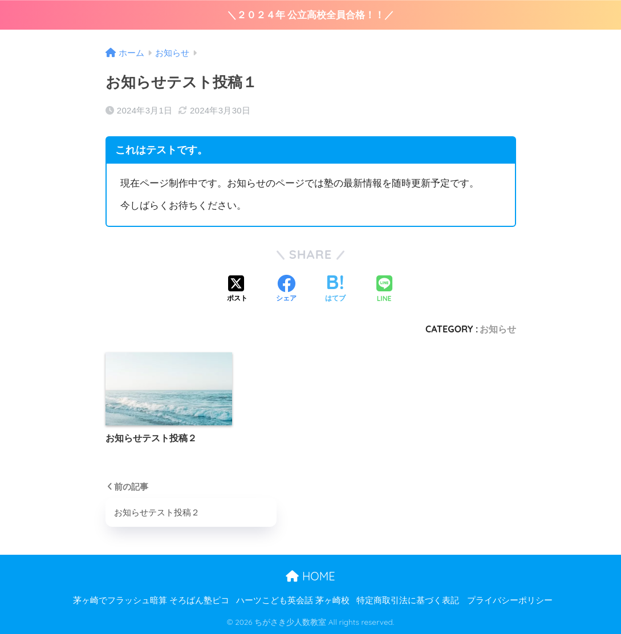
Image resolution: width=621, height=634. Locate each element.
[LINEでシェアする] (384, 290)
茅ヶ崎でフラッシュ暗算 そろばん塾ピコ (151, 600)
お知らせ (498, 329)
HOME (310, 576)
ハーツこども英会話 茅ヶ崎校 (293, 600)
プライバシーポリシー (510, 600)
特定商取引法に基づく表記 (407, 600)
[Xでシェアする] (237, 289)
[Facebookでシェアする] (286, 289)
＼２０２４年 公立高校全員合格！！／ (311, 15)
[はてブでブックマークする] (335, 289)
